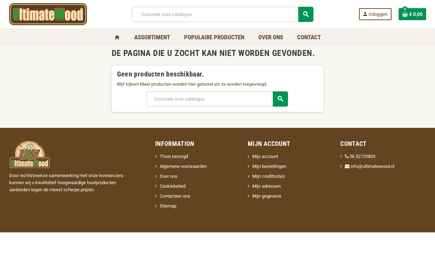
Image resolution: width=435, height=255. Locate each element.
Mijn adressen (266, 186)
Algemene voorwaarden (183, 166)
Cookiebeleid (173, 186)
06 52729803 (360, 156)
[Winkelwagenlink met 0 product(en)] (412, 14)
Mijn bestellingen (269, 166)
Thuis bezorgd (174, 156)
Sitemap (168, 206)
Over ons (168, 176)
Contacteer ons (175, 196)
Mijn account (265, 156)
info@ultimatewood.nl (369, 166)
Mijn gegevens (266, 196)
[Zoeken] (222, 14)
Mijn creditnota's (268, 176)
